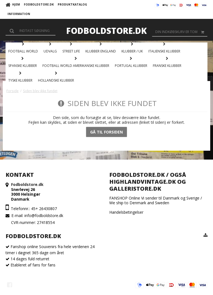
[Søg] (30, 30)
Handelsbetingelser (126, 212)
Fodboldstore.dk (106, 31)
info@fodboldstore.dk (43, 215)
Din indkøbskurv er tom (181, 32)
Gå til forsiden (106, 132)
